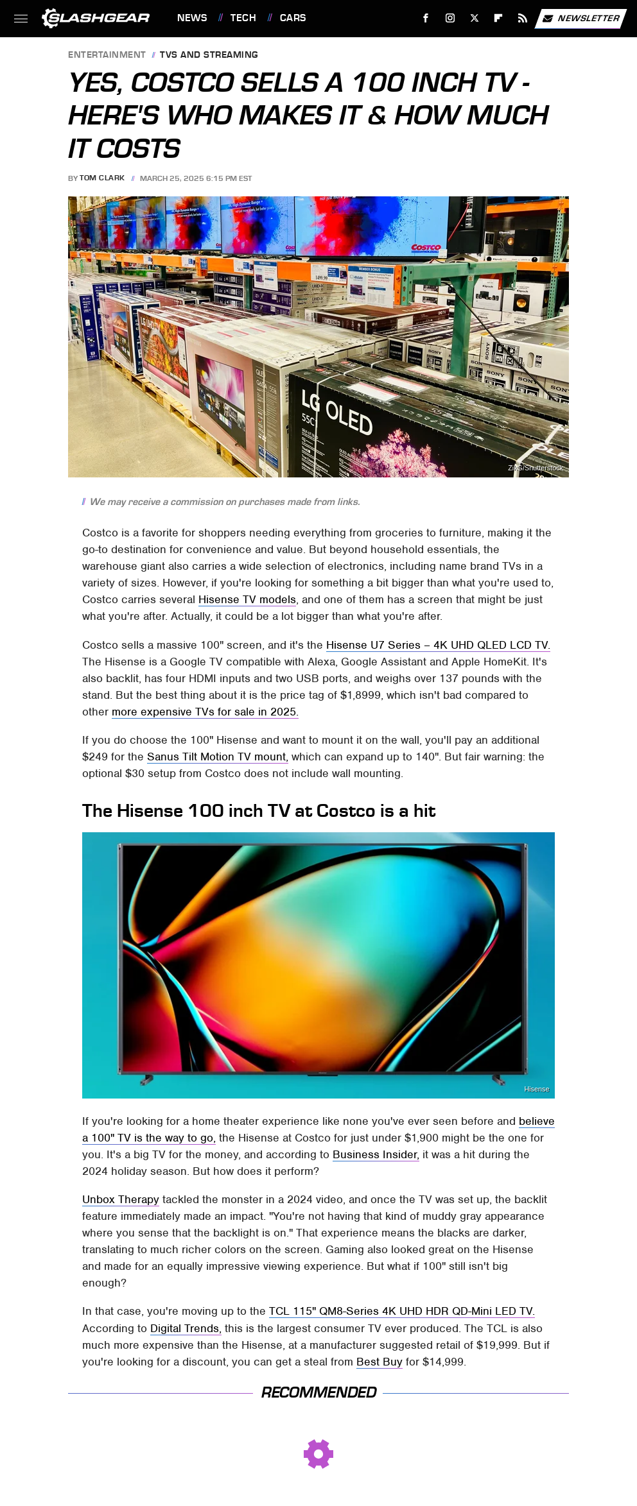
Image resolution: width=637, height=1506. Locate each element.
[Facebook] (426, 18)
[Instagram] (450, 18)
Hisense (536, 1089)
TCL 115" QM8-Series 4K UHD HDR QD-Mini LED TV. (402, 1311)
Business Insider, (376, 1154)
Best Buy (379, 1362)
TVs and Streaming (209, 55)
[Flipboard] (498, 18)
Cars (293, 18)
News (192, 18)
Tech (243, 18)
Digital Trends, (186, 1328)
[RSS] (523, 18)
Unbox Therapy (120, 1199)
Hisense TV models (247, 599)
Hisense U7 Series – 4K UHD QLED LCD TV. (438, 645)
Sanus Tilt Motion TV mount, (217, 756)
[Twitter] (474, 18)
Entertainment (107, 55)
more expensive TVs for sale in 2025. (205, 712)
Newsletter (580, 18)
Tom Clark (102, 178)
